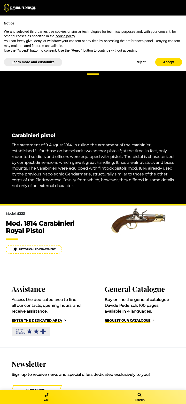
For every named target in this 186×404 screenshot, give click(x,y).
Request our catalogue (127, 320)
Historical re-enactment (34, 249)
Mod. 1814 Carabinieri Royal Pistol (40, 227)
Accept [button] (168, 62)
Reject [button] (140, 62)
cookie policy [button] (65, 36)
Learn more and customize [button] (33, 62)
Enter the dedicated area (37, 320)
